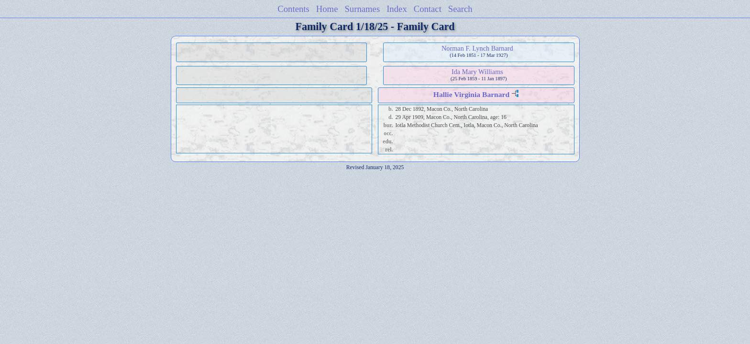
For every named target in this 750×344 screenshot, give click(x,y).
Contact (427, 9)
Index (396, 9)
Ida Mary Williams (477, 71)
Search (460, 9)
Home (327, 9)
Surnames (362, 9)
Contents (293, 9)
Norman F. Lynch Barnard (477, 48)
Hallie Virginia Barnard (471, 94)
